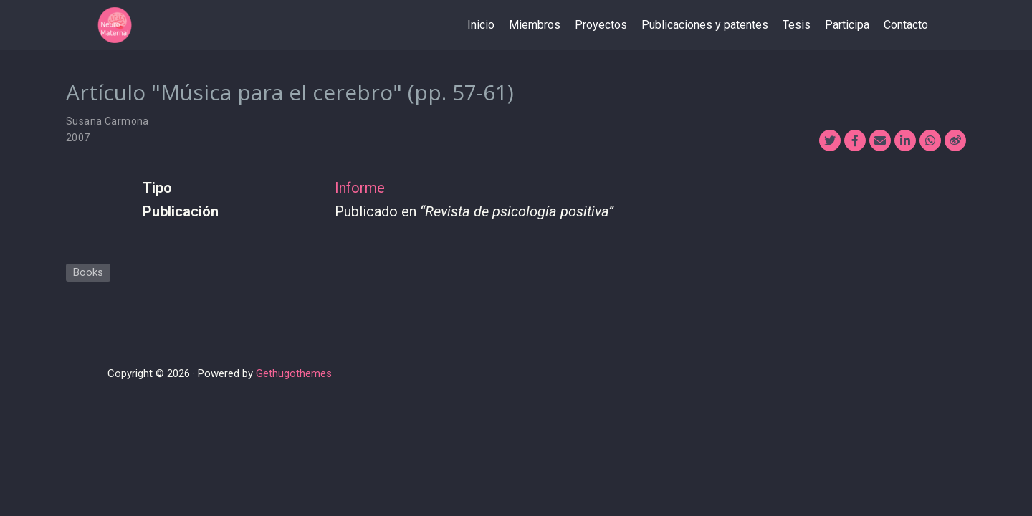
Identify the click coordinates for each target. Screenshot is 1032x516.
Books (88, 272)
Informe (360, 187)
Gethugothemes (294, 373)
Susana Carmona (107, 121)
